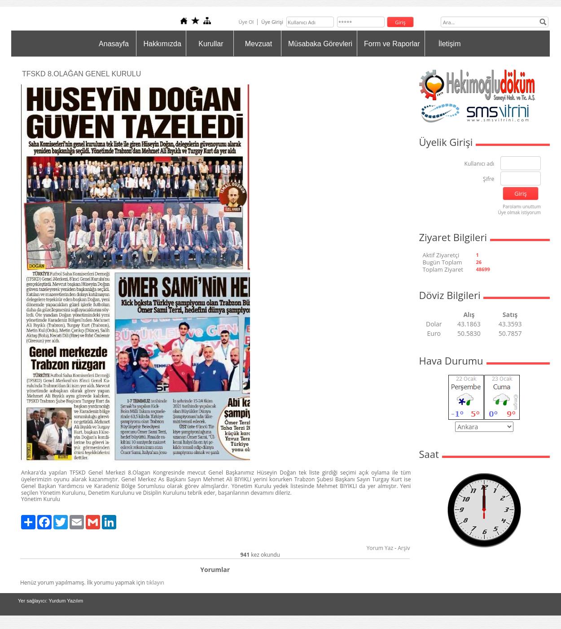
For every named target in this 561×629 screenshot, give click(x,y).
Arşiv (404, 548)
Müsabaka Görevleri (320, 44)
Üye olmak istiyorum (519, 212)
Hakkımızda (162, 44)
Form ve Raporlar (392, 44)
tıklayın (155, 582)
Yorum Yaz (380, 548)
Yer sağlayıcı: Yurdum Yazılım (50, 600)
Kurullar (210, 44)
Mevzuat (258, 44)
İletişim (449, 44)
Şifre (488, 179)
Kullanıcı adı (480, 164)
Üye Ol (246, 21)
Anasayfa (114, 44)
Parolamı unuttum (522, 206)
